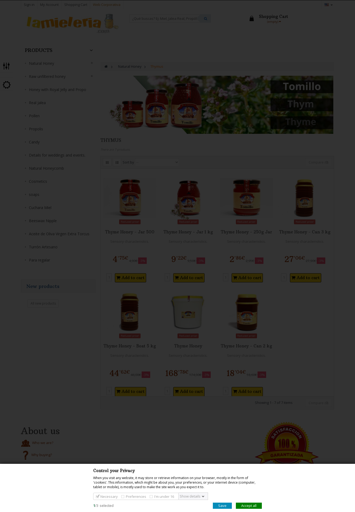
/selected (103, 505)
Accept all (248, 505)
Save (222, 505)
